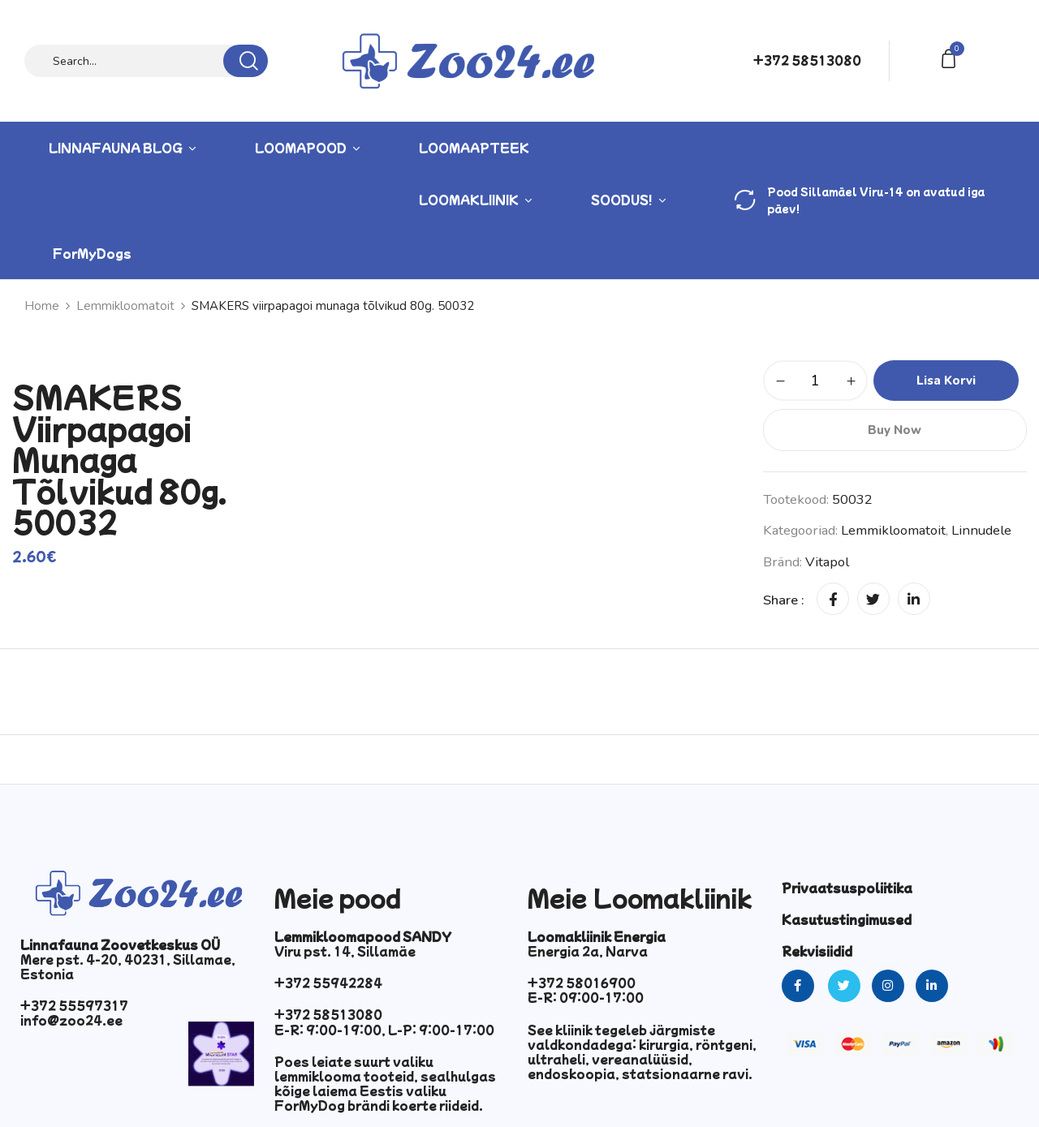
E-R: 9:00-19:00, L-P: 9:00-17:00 (384, 1030)
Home (41, 306)
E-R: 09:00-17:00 (586, 997)
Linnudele (981, 530)
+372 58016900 (582, 982)
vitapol (827, 562)
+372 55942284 (328, 982)
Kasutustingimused (847, 919)
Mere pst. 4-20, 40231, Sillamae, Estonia (127, 966)
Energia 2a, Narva (588, 951)
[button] (951, 57)
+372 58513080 (807, 60)
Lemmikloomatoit (125, 306)
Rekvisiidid (817, 951)
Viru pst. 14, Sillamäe (345, 951)
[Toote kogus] (815, 380)
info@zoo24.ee (71, 1020)
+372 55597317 (74, 1005)
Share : (783, 600)
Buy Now (894, 430)
